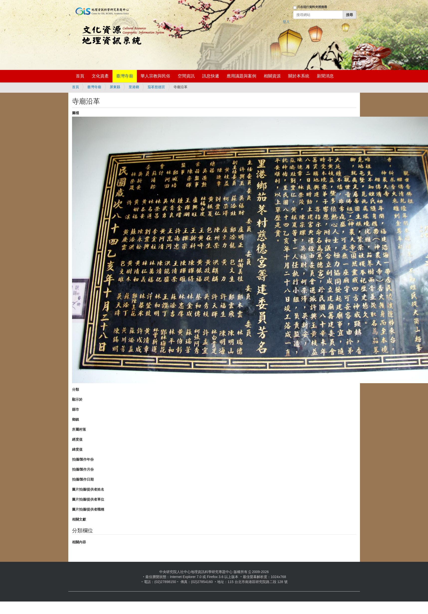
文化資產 (100, 76)
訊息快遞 (210, 76)
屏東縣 (115, 87)
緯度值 (77, 449)
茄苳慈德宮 (156, 87)
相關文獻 (79, 519)
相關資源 (272, 76)
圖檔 (75, 113)
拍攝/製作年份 (83, 459)
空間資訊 (186, 76)
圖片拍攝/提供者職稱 (88, 509)
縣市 (75, 409)
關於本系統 (298, 76)
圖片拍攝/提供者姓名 (88, 489)
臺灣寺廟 (124, 76)
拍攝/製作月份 (83, 469)
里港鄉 (134, 87)
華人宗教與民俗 (155, 76)
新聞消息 (325, 76)
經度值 (77, 439)
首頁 (80, 76)
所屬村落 (79, 429)
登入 (286, 22)
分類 (75, 389)
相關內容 (79, 542)
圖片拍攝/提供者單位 (88, 499)
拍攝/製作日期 (83, 479)
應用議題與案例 (241, 76)
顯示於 (77, 399)
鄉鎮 (75, 419)
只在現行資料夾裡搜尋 (312, 7)
